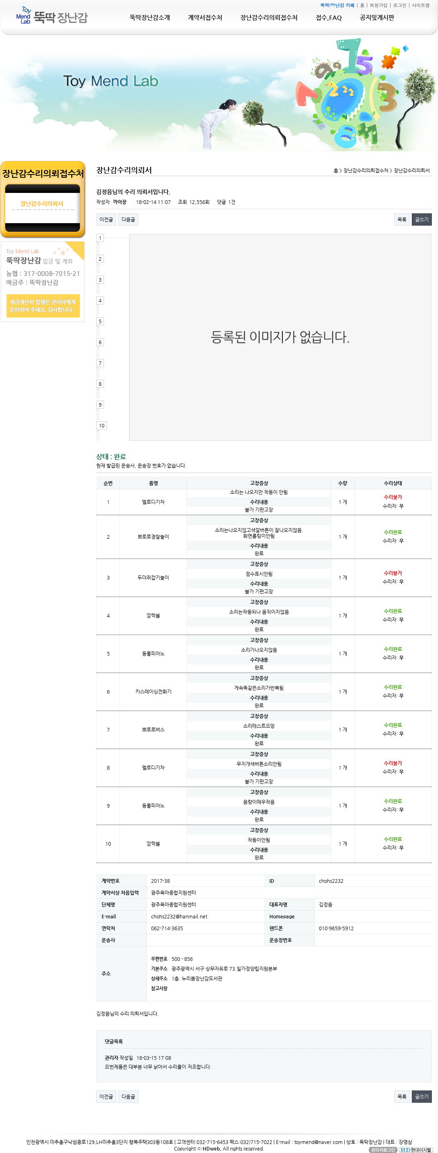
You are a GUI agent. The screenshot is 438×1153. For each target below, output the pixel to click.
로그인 (399, 5)
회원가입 (379, 5)
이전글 (106, 219)
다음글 (128, 219)
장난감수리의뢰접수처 (269, 17)
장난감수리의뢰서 (41, 203)
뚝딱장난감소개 (150, 17)
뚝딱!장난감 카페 (337, 5)
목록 (401, 219)
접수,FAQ (329, 17)
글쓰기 (422, 219)
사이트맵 (421, 5)
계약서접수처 (205, 17)
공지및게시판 (377, 17)
